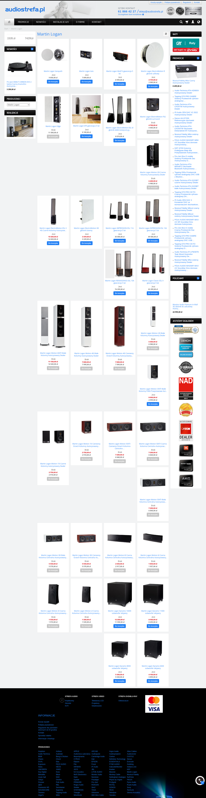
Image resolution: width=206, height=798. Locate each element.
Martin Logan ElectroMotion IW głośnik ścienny (86, 227)
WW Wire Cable (97, 784)
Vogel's (41, 784)
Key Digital (42, 761)
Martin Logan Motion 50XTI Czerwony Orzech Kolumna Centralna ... (119, 442)
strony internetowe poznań (74, 792)
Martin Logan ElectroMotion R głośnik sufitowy (153, 72)
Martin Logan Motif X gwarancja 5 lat (119, 72)
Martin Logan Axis (86, 71)
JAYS (76, 758)
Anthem (59, 740)
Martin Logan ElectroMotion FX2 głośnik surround (153, 117)
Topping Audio (61, 781)
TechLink (130, 779)
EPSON (94, 750)
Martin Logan (132, 761)
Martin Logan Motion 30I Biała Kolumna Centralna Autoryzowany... (53, 551)
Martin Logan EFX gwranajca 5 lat (86, 125)
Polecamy (178, 278)
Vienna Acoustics (133, 781)
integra (88, 792)
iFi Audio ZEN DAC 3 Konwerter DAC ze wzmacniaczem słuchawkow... (187, 202)
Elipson (76, 750)
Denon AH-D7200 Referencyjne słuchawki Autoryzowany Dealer (184, 120)
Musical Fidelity (133, 763)
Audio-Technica (44, 743)
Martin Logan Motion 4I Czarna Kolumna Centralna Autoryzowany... (53, 606)
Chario (40, 748)
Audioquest (95, 743)
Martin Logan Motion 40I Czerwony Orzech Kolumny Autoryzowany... (120, 351)
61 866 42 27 (127, 11)
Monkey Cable (114, 763)
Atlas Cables (132, 740)
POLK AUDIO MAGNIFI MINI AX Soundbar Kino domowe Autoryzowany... (187, 142)
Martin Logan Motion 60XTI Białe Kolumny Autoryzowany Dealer (53, 351)
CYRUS (77, 748)
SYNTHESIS (78, 779)
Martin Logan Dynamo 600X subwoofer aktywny (153, 661)
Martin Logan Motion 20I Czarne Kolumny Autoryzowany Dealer (153, 172)
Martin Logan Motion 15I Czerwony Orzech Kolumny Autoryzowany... (86, 441)
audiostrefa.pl (56, 792)
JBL (92, 758)
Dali (92, 748)
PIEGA (129, 769)
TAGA (93, 779)
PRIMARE (78, 771)
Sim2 (93, 776)
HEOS (58, 756)
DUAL (40, 750)
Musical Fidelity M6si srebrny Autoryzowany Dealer (186, 135)
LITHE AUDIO (96, 761)
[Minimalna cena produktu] (10, 38)
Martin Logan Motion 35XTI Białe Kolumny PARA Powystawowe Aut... (153, 386)
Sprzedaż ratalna (44, 724)
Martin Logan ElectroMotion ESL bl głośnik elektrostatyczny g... (119, 128)
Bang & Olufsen (62, 745)
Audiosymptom (115, 743)
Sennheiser (60, 776)
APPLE (76, 740)
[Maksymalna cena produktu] (28, 38)
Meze (58, 763)
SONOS (112, 776)
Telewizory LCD (98, 695)
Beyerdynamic (79, 745)
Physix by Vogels (115, 769)
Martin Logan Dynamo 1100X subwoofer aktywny (153, 606)
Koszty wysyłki (156, 2)
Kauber (112, 758)
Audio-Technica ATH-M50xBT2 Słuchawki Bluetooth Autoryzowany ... (186, 166)
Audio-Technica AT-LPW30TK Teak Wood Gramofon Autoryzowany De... (187, 254)
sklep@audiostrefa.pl (151, 11)
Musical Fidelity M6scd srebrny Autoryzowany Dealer (187, 215)
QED (40, 774)
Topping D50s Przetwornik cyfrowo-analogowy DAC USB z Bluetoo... (187, 174)
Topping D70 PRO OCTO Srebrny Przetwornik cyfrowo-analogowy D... (187, 246)
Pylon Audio (131, 771)
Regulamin (187, 2)
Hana (40, 756)
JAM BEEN (42, 758)
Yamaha (112, 784)
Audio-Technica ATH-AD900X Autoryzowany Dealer (187, 91)
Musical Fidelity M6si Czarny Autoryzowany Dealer (184, 81)
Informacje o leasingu (46, 727)
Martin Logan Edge (53, 125)
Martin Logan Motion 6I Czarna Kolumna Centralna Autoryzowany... (153, 551)
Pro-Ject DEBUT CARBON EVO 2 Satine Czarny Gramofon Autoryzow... (19, 84)
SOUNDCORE (43, 779)
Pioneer (41, 771)
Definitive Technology (117, 748)
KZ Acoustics (79, 761)
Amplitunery (69, 695)
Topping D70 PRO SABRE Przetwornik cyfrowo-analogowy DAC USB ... (185, 238)
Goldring (130, 753)
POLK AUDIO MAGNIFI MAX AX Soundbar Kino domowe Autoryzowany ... (187, 268)
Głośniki (68, 697)
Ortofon (59, 769)
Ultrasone (95, 781)
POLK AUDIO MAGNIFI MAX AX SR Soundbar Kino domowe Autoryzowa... (187, 222)
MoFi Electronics (80, 763)
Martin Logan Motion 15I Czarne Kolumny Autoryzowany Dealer (53, 461)
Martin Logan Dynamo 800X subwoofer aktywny (120, 661)
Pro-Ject (94, 771)
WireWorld (78, 784)
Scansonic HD (43, 776)
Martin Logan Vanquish (53, 71)
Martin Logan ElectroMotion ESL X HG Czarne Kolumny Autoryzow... (53, 227)
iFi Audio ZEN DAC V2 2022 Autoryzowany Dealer (186, 113)
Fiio (75, 753)
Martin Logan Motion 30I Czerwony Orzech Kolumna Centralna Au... (86, 551)
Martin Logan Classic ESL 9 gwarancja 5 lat (152, 279)
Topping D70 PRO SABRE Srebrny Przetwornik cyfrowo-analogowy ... (187, 98)
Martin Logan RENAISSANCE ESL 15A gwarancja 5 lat (119, 279)
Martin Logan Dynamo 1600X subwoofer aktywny (119, 606)
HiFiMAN (77, 756)
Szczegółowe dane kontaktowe (130, 14)
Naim (76, 766)
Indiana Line (131, 756)
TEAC (111, 779)
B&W (40, 745)
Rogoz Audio (78, 774)
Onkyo (40, 769)
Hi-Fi (67, 700)
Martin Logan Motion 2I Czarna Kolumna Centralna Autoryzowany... (86, 606)
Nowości (12, 49)
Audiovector (131, 743)
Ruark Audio (131, 774)
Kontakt (197, 2)
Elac (57, 750)
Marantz (112, 761)
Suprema (59, 779)
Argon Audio (114, 740)
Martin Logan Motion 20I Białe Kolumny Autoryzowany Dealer (153, 331)
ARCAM (94, 740)
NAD (58, 766)
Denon (129, 748)
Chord (58, 748)
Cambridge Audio (98, 745)
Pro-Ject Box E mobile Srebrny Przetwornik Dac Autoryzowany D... (185, 158)
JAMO (58, 758)
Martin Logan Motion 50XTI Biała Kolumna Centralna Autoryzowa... (152, 496)
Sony (129, 776)
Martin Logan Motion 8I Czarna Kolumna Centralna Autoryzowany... (119, 551)
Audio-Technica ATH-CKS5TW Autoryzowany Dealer (184, 106)
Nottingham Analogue (117, 766)
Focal (93, 753)
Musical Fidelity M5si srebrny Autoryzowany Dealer (186, 261)
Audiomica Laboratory (82, 743)
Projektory (95, 697)
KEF (128, 758)
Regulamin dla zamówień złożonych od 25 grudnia (47, 718)
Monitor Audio (96, 763)
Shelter (76, 776)
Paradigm (95, 769)
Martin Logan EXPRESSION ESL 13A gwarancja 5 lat (153, 227)
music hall (42, 766)
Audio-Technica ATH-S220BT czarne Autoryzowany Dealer (187, 181)
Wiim (58, 784)
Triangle (77, 781)
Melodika (41, 763)
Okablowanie (97, 700)
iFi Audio (94, 756)
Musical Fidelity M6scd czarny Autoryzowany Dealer (187, 209)
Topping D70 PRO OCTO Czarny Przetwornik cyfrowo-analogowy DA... (186, 194)
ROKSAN (95, 774)
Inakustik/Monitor (115, 756)
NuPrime (130, 766)
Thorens (41, 781)
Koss (58, 761)
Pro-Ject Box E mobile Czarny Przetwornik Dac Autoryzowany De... (184, 230)
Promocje (178, 58)
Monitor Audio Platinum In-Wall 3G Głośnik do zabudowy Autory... (185, 306)
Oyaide (76, 769)
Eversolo (130, 750)
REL (57, 774)
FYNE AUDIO (114, 753)
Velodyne (112, 781)
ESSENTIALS (114, 750)
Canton (112, 745)
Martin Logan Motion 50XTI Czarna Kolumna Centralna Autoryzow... (153, 441)
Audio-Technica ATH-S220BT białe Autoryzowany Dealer (187, 187)
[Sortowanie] (166, 33)
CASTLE (130, 745)
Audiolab (59, 743)
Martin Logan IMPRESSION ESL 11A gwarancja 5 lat (120, 227)
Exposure (41, 753)
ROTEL (112, 774)
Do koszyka (53, 81)
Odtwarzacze (123, 695)
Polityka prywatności (172, 2)
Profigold (112, 771)
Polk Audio (60, 771)
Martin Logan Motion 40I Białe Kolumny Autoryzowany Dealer (86, 351)
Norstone (94, 766)
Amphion (41, 740)
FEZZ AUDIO (61, 753)
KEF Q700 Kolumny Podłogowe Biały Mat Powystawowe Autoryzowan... (187, 150)
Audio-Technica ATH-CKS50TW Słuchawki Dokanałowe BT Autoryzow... (186, 128)
